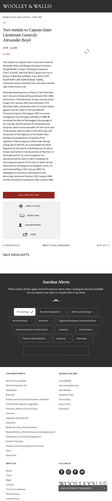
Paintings (81, 319)
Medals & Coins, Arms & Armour (21, 407)
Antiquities (11, 370)
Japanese (61, 319)
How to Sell (64, 384)
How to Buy (64, 380)
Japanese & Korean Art (17, 398)
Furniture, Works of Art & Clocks (32, 310)
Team (9, 455)
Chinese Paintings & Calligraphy (22, 384)
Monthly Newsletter (50, 292)
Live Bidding (65, 361)
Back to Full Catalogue (56, 226)
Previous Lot (12, 226)
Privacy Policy (13, 474)
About (9, 451)
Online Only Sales (14, 421)
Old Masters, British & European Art (23, 417)
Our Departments (15, 354)
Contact (10, 465)
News (8, 460)
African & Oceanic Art (16, 366)
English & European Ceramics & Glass (77, 301)
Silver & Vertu (86, 310)
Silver (8, 431)
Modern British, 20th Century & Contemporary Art (30, 412)
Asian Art (43, 301)
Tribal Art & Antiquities (33, 319)
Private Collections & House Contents (25, 426)
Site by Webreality (81, 496)
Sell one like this (29, 194)
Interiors (10, 393)
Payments (64, 389)
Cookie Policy (12, 479)
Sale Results (65, 370)
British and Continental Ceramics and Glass (27, 380)
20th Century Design (81, 292)
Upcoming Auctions (68, 366)
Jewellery (63, 310)
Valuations (11, 435)
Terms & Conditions (16, 469)
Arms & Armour (20, 301)
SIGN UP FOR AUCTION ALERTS (83, 486)
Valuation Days (66, 375)
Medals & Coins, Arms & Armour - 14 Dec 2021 (22, 17)
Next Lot (102, 226)
